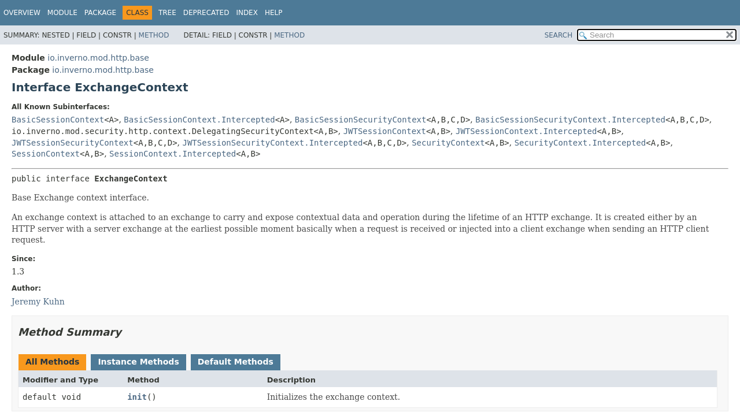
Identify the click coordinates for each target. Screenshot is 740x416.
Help (274, 13)
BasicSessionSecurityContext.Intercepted (570, 119)
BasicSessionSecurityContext (361, 119)
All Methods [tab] (52, 361)
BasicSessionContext (58, 119)
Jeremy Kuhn (38, 301)
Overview (21, 13)
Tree (167, 13)
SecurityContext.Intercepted (580, 142)
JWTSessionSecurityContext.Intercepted (273, 142)
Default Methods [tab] (235, 361)
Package (100, 13)
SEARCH (559, 35)
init (137, 397)
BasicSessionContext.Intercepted (199, 119)
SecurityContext (448, 142)
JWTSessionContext (384, 131)
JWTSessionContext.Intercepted (526, 131)
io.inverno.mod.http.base (98, 57)
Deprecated (206, 13)
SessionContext (46, 153)
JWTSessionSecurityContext (73, 142)
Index (247, 13)
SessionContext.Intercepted (172, 153)
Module (62, 13)
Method (154, 35)
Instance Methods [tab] (138, 361)
